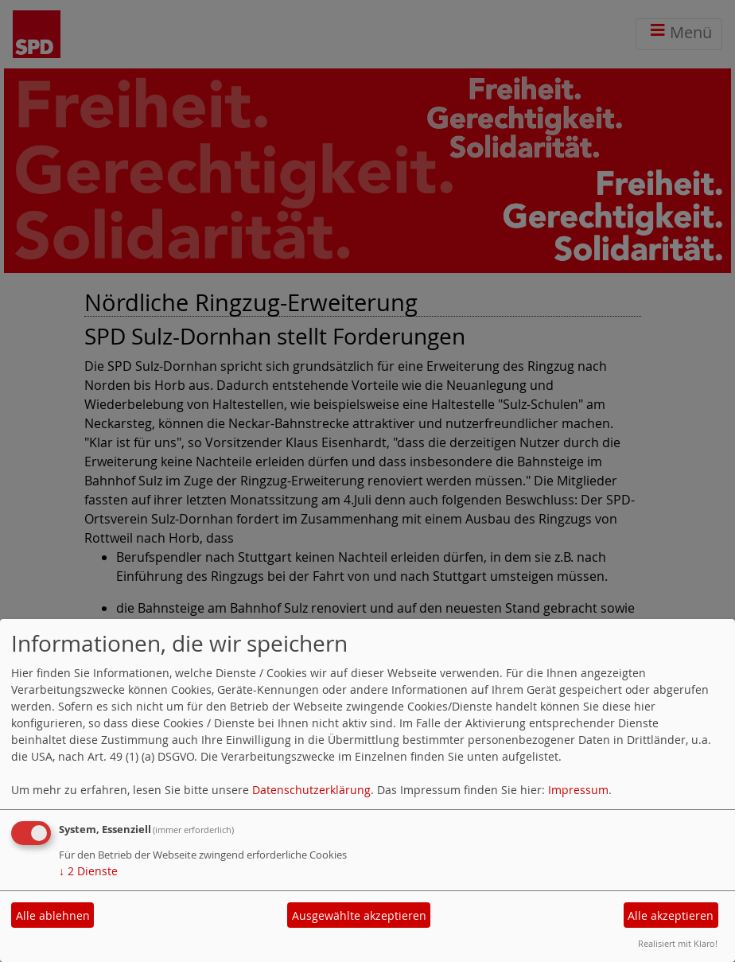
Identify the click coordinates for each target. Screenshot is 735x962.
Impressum (578, 789)
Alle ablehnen (53, 915)
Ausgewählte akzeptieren (359, 915)
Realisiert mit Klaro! (678, 943)
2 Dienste (88, 870)
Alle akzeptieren (671, 915)
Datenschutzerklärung (311, 789)
